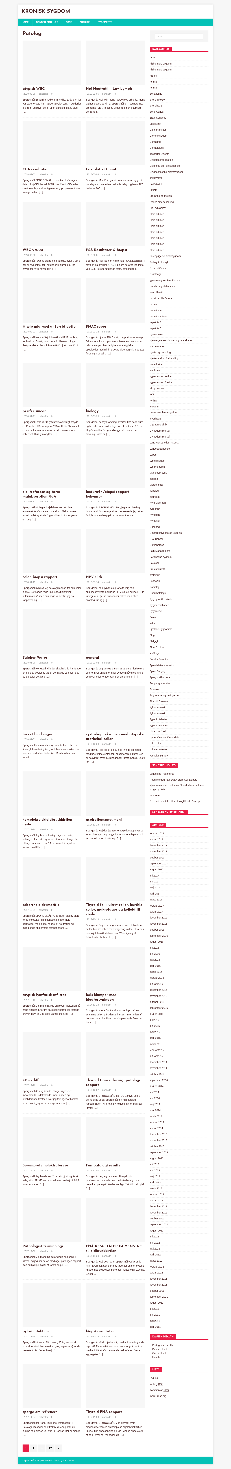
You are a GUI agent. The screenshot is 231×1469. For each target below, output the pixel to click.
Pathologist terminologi (43, 1246)
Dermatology (157, 148)
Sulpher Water (35, 658)
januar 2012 (156, 1272)
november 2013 (158, 1140)
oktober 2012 (157, 1218)
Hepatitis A (156, 310)
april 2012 (155, 1254)
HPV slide (94, 577)
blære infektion (158, 100)
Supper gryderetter (160, 683)
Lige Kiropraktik (158, 424)
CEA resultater (35, 170)
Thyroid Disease (159, 701)
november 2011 (158, 1285)
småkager (155, 653)
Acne (71, 22)
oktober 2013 (157, 1146)
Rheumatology (158, 593)
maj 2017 (155, 887)
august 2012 (157, 1231)
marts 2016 (156, 972)
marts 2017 (156, 899)
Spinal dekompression (162, 665)
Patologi (154, 563)
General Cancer (158, 268)
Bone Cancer (157, 112)
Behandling (156, 94)
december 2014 (158, 1062)
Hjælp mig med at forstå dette (49, 327)
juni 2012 (155, 1242)
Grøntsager (156, 274)
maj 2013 (155, 1176)
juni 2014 (155, 1098)
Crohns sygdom (158, 136)
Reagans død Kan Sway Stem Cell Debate (173, 779)
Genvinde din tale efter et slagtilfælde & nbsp (175, 801)
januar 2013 (156, 1200)
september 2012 (159, 1224)
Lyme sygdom (157, 461)
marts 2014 (156, 1116)
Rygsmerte (110, 22)
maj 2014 (155, 1104)
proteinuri (155, 575)
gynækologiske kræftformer (165, 280)
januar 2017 (156, 912)
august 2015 (157, 1014)
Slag (152, 635)
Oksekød (155, 527)
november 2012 (158, 1212)
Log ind (154, 1378)
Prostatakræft (157, 569)
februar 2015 (157, 1050)
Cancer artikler (49, 22)
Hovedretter (156, 364)
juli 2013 (154, 1164)
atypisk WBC (34, 89)
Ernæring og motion (161, 196)
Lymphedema (157, 467)
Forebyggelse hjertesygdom (165, 256)
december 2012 (158, 1206)
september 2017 (159, 863)
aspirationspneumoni (104, 820)
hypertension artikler (161, 376)
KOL (152, 394)
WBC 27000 (33, 250)
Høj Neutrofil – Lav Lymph (109, 89)
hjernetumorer (157, 346)
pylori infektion (36, 1332)
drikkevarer (156, 178)
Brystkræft (155, 124)
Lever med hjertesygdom (163, 412)
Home (25, 22)
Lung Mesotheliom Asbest (164, 442)
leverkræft (155, 419)
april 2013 (155, 1182)
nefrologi (154, 491)
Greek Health (159, 1353)
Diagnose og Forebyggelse (165, 166)
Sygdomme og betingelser (164, 695)
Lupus (153, 455)
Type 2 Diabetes (159, 725)
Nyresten (155, 515)
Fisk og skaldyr (158, 208)
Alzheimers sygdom (161, 64)
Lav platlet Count (101, 170)
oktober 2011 (157, 1291)
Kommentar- (159, 1390)
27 (50, 1448)
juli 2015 (154, 1020)
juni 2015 (155, 1026)
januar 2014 (156, 1128)
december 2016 (158, 918)
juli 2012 (154, 1236)
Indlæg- (156, 1384)
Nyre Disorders (158, 503)
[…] (25, 112)
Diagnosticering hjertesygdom (166, 172)
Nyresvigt (155, 521)
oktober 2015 (157, 1002)
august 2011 (157, 1303)
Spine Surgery (158, 671)
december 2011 (158, 1279)
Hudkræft (155, 370)
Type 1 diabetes (158, 719)
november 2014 (158, 1068)
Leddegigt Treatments (162, 774)
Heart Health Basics (161, 298)
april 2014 (155, 1110)
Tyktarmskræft (158, 707)
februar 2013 (157, 1194)
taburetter (155, 795)
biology (92, 411)
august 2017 (157, 869)
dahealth (43, 94)
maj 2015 (155, 1032)
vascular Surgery (159, 755)
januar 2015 (156, 1056)
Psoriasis (155, 581)
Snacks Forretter (159, 659)
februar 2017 (157, 905)
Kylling (153, 400)
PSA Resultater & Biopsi (106, 250)
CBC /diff (31, 1080)
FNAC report (97, 327)
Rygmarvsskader (159, 605)
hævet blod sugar (38, 734)
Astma (153, 82)
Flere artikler (157, 214)
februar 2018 (157, 833)
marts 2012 (156, 1261)
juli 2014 (154, 1092)
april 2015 (155, 1038)
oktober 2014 (157, 1074)
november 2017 (158, 851)
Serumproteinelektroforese (45, 1166)
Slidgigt (154, 641)
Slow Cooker (157, 647)
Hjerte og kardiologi (160, 352)
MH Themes (68, 1461)
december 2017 (158, 845)
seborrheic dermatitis (41, 905)
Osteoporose (157, 545)
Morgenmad (156, 485)
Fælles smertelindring (162, 202)
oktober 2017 (157, 857)
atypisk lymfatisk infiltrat (44, 995)
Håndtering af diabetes (162, 286)
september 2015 (159, 1008)
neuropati (155, 497)
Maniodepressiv (158, 473)
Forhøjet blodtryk (159, 262)
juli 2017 (154, 876)
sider (152, 623)
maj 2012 (155, 1249)
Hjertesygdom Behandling (164, 358)
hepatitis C (156, 328)
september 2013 (159, 1152)
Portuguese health (162, 1345)
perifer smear (34, 411)
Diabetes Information (161, 160)
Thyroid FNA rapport (104, 1412)
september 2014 (159, 1080)
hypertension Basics (161, 382)
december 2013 (158, 1134)
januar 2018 (156, 839)
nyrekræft (155, 509)
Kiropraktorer (157, 388)
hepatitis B (155, 322)
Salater (154, 617)
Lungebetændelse (160, 449)
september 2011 (159, 1297)
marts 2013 (156, 1188)
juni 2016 (155, 954)
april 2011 (155, 1327)
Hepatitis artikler (159, 316)
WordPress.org (158, 1396)
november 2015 (158, 996)
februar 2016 (157, 978)
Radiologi (155, 587)
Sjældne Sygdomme (161, 629)
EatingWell (156, 184)
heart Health (156, 292)
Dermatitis (155, 142)
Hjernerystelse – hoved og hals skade (171, 340)
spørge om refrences (40, 1412)
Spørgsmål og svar (160, 677)
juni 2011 (155, 1315)
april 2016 (155, 966)
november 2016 (158, 924)
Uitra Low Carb (158, 731)
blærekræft (156, 106)
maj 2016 (155, 960)
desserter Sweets (159, 154)
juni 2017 (155, 881)
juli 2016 (154, 948)
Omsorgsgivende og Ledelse (166, 533)
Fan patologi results (103, 1166)
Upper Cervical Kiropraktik (164, 737)
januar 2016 (156, 984)
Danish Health (160, 1349)
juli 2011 (154, 1309)
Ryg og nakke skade (161, 599)
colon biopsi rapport (40, 577)
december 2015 (158, 990)
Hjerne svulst (157, 334)
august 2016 (157, 942)
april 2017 (155, 894)
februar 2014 (157, 1122)
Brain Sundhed (158, 118)
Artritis (89, 22)
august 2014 (157, 1086)
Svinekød (155, 689)
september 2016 (159, 936)
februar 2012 (157, 1267)
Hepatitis (154, 304)
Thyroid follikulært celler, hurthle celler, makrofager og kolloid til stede (114, 910)
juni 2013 (155, 1170)
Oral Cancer (156, 539)
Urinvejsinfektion (159, 749)
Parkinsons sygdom (161, 557)
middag (154, 479)
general (92, 658)
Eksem (153, 190)
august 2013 (157, 1158)
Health (156, 1357)
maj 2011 (155, 1321)
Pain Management (160, 551)
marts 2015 (156, 1044)
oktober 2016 (157, 930)
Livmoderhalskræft (160, 430)
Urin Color (155, 743)
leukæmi (154, 406)
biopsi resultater (100, 1332)
